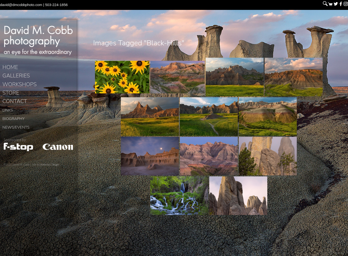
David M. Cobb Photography (38, 42)
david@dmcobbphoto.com (21, 5)
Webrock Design (49, 169)
